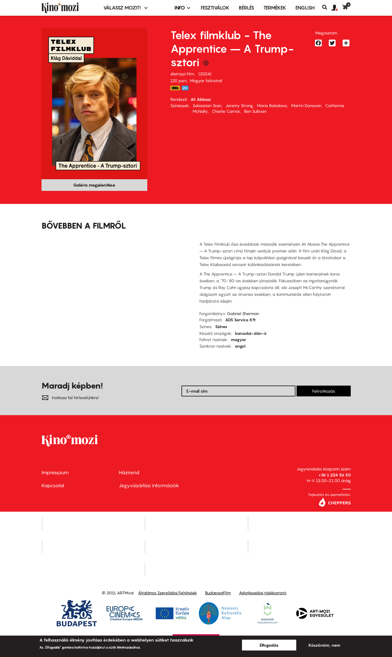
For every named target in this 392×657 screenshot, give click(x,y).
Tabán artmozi (300, 546)
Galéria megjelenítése (94, 184)
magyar (238, 339)
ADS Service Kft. (240, 319)
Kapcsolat (53, 485)
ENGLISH (305, 8)
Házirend (129, 472)
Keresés (327, 7)
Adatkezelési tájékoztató (262, 592)
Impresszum (55, 472)
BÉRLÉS (246, 8)
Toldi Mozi (196, 569)
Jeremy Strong (239, 105)
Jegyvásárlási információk (149, 485)
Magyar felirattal (206, 80)
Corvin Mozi (93, 524)
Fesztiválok (215, 8)
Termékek (274, 8)
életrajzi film (182, 73)
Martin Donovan (306, 105)
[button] (337, 7)
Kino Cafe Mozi (196, 524)
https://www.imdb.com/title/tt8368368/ (175, 88)
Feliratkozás (323, 391)
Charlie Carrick (226, 111)
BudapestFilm (218, 592)
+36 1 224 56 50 (334, 474)
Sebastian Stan (207, 105)
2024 (205, 73)
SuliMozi (196, 546)
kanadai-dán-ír (251, 333)
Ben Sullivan (255, 111)
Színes (221, 326)
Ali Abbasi (200, 99)
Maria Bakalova (272, 105)
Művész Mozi (299, 524)
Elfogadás (269, 645)
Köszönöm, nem (324, 645)
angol (240, 346)
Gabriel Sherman (243, 313)
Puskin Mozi (93, 546)
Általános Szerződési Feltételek (167, 592)
